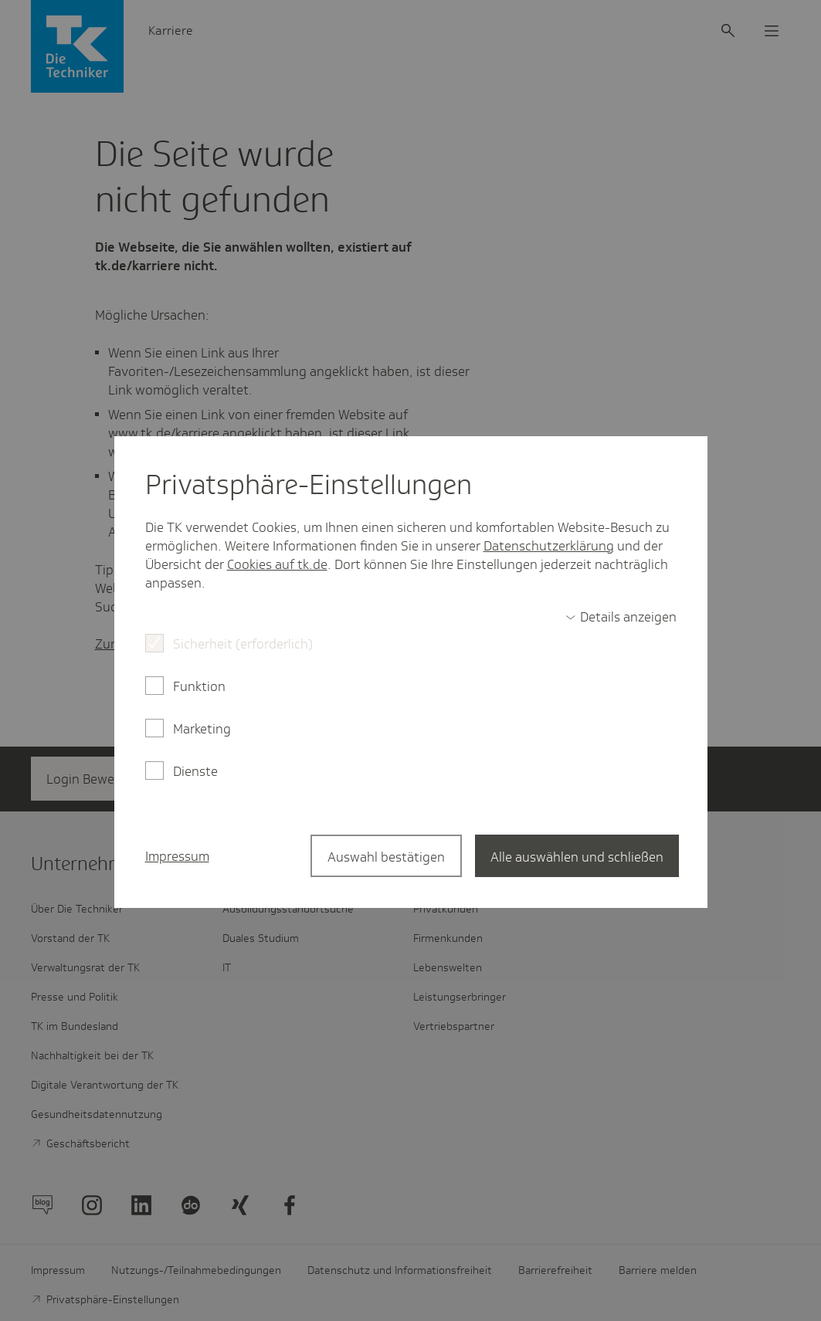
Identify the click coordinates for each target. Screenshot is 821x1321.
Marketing (202, 728)
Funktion (199, 686)
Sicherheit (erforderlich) (243, 643)
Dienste (195, 771)
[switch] (621, 617)
